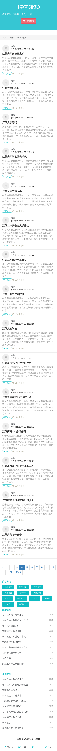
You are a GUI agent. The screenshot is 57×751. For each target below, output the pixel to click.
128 (15, 314)
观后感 (34, 599)
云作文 (8, 747)
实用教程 (22, 604)
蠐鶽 (13, 46)
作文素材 (37, 593)
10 (52, 567)
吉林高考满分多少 (10, 625)
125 (15, 452)
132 (15, 108)
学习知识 (21, 37)
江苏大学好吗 (9, 122)
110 (15, 486)
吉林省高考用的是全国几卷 (15, 647)
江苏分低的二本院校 (13, 294)
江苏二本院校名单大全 (14, 260)
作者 (22, 747)
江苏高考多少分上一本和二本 (18, 466)
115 (15, 520)
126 (15, 383)
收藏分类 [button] (28, 21)
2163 (18, 572)
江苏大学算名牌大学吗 (14, 156)
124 (15, 349)
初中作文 (22, 587)
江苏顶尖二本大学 (12, 191)
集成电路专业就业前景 (13, 664)
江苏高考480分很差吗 (14, 431)
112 (15, 142)
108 (15, 211)
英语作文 (8, 593)
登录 (48, 747)
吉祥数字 (6, 658)
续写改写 (21, 599)
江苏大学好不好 (10, 88)
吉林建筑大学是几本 (11, 631)
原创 (21, 74)
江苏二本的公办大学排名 (15, 225)
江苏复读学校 (9, 328)
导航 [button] (35, 747)
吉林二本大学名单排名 (13, 615)
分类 (12, 37)
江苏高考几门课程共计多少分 (18, 500)
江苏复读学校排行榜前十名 (16, 363)
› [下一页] (24, 572)
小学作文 (8, 587)
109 (15, 417)
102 (15, 555)
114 (15, 74)
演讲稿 (47, 599)
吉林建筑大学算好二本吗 (14, 636)
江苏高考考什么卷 (12, 534)
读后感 (7, 599)
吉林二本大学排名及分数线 (15, 620)
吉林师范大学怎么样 (11, 653)
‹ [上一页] (2, 567)
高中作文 (37, 587)
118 (15, 177)
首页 (4, 37)
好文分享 (8, 604)
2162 (9, 572)
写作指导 (22, 593)
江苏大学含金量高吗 (13, 53)
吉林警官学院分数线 (11, 642)
